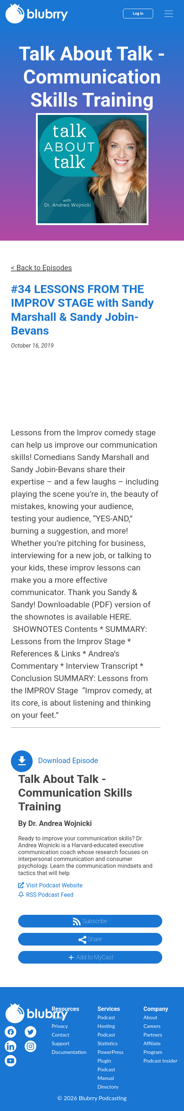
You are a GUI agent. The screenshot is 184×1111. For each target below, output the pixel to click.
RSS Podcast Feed (45, 894)
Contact (60, 1035)
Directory (108, 1087)
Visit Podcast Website (50, 885)
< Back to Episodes (41, 267)
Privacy (60, 1026)
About (150, 1017)
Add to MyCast (90, 957)
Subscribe (90, 922)
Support (60, 1043)
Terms (58, 1017)
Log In (138, 13)
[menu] (169, 14)
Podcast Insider (160, 1061)
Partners (152, 1035)
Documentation (69, 1052)
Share (90, 940)
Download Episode (68, 760)
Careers (151, 1026)
